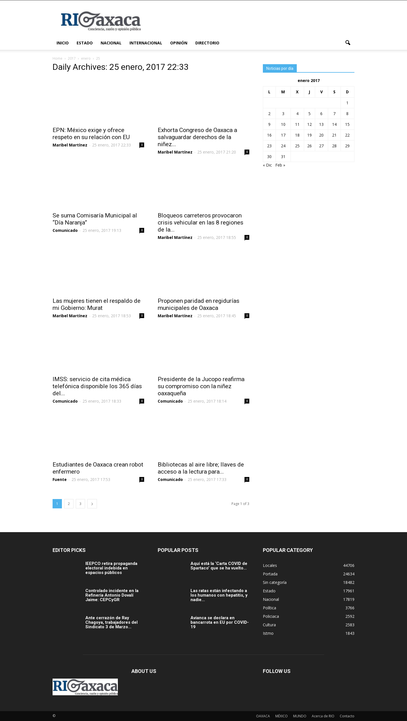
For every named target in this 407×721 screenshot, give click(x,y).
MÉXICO (281, 716)
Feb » (280, 165)
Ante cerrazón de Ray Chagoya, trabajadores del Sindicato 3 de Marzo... (111, 622)
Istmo (268, 633)
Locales (270, 565)
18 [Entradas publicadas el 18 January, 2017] (297, 135)
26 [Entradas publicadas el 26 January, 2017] (309, 145)
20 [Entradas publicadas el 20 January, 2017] (321, 135)
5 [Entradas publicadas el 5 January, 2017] (309, 113)
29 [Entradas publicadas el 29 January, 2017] (347, 145)
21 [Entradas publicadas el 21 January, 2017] (334, 135)
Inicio (63, 43)
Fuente (60, 479)
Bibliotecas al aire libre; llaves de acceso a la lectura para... (201, 468)
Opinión (178, 43)
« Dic (267, 165)
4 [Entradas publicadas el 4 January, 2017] (297, 113)
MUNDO (299, 716)
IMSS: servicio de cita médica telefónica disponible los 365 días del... (97, 386)
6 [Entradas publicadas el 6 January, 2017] (321, 113)
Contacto (347, 716)
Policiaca (271, 616)
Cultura (269, 624)
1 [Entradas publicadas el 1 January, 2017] (347, 102)
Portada (270, 574)
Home (57, 58)
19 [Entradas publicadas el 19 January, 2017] (309, 135)
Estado (85, 43)
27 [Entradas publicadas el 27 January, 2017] (321, 145)
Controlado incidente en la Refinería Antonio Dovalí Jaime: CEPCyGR (111, 595)
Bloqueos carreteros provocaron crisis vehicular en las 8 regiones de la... (200, 222)
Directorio (207, 43)
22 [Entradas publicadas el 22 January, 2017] (347, 135)
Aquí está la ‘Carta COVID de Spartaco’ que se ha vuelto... (218, 566)
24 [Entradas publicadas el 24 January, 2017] (283, 145)
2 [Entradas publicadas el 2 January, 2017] (269, 113)
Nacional (111, 43)
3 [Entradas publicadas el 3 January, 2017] (283, 113)
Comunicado (65, 230)
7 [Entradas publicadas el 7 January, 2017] (334, 113)
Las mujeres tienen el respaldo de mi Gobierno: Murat (96, 304)
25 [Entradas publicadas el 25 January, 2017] (297, 145)
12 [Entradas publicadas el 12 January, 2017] (309, 124)
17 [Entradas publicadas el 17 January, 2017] (283, 135)
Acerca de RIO (323, 716)
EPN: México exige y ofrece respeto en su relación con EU (91, 134)
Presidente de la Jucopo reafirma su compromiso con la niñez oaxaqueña (201, 386)
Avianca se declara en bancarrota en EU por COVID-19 (219, 622)
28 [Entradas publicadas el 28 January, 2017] (334, 145)
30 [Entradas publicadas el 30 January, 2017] (269, 156)
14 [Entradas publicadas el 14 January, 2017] (334, 124)
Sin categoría (275, 582)
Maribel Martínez (70, 145)
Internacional (145, 43)
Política (269, 607)
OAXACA (263, 716)
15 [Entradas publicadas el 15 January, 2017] (347, 124)
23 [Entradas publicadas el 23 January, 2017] (269, 145)
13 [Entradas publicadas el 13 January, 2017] (321, 124)
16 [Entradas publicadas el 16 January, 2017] (269, 135)
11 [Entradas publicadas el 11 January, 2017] (297, 124)
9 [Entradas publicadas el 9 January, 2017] (269, 124)
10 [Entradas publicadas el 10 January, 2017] (283, 124)
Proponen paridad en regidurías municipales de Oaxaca (198, 304)
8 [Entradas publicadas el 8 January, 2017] (347, 113)
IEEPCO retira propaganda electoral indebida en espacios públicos (111, 568)
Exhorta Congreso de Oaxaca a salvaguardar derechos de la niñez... (197, 137)
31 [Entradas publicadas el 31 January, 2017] (283, 156)
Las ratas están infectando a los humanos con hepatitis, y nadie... (219, 595)
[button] (347, 43)
